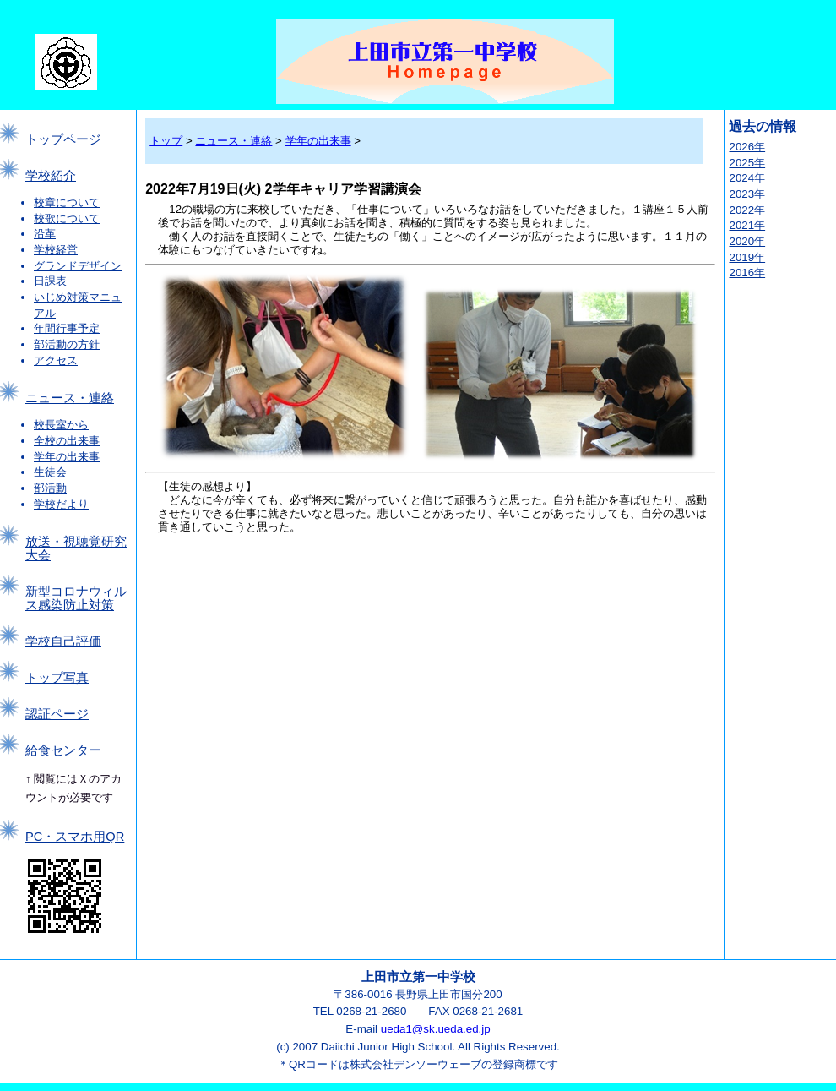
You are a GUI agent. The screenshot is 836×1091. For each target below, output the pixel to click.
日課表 (50, 281)
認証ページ (57, 714)
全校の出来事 (67, 440)
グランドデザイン (78, 265)
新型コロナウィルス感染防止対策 (76, 598)
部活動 (50, 488)
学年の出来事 (67, 456)
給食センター (63, 750)
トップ (165, 140)
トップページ (63, 139)
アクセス (56, 360)
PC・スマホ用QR (74, 836)
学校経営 (56, 249)
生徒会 (50, 472)
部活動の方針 (67, 344)
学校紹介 (50, 176)
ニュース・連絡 (69, 398)
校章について (67, 202)
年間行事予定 (67, 328)
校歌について (67, 218)
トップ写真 (57, 678)
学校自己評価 (63, 641)
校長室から (61, 424)
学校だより (61, 504)
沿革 (45, 233)
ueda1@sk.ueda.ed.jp (436, 1029)
